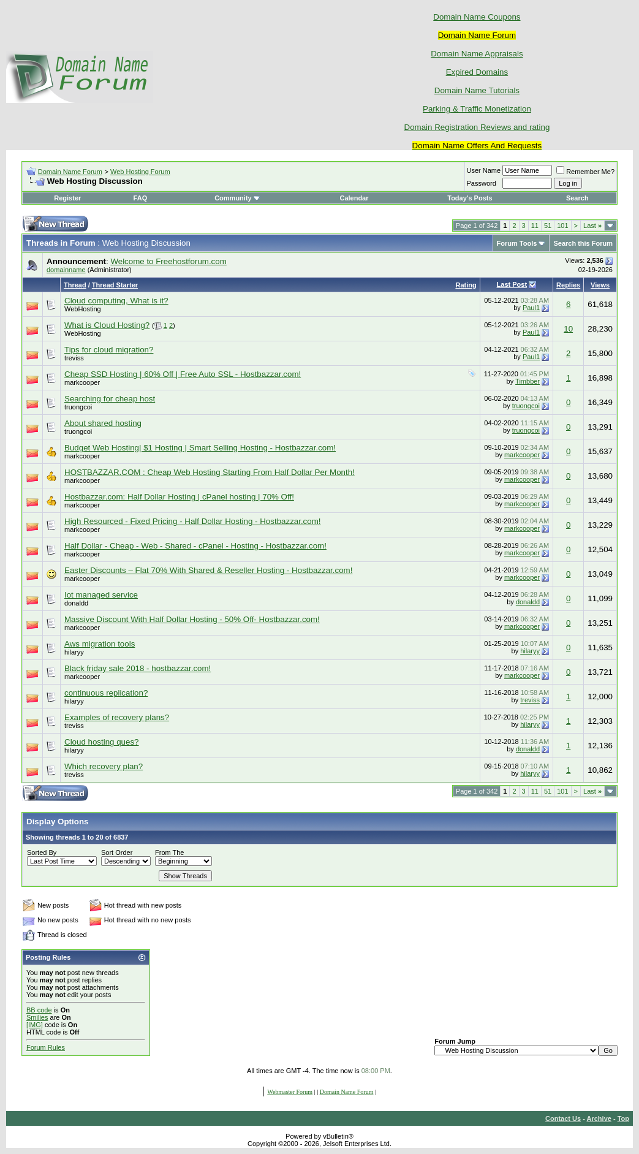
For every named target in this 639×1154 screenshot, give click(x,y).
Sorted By (41, 852)
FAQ (141, 198)
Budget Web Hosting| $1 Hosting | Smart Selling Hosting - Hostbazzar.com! (200, 447)
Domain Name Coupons (476, 16)
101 (562, 225)
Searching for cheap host (109, 398)
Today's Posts (469, 198)
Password (481, 183)
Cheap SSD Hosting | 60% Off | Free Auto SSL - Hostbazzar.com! (182, 374)
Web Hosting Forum (140, 171)
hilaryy (74, 652)
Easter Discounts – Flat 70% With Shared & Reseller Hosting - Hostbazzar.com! (208, 570)
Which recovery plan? (103, 766)
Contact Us (563, 1118)
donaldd (76, 603)
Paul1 (531, 307)
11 (535, 225)
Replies (568, 285)
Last (592, 225)
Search (577, 198)
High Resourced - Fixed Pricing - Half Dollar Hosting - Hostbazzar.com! (192, 521)
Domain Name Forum (70, 171)
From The (169, 852)
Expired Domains (477, 72)
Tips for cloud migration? (108, 349)
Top (623, 1118)
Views (600, 285)
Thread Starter (115, 285)
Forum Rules (45, 1047)
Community (237, 198)
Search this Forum (583, 243)
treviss (74, 358)
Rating (465, 285)
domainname (66, 269)
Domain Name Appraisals (477, 53)
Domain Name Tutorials (477, 90)
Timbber (527, 381)
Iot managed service (101, 594)
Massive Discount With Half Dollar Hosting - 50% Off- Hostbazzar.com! (192, 619)
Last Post (512, 284)
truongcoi (78, 407)
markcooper (82, 382)
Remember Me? (585, 171)
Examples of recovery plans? (116, 717)
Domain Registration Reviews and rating (477, 127)
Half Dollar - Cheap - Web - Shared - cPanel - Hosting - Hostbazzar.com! (195, 545)
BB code (39, 1010)
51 (547, 225)
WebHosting (82, 309)
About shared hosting (103, 423)
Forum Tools (517, 243)
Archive (599, 1118)
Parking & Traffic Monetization (477, 108)
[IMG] (34, 1024)
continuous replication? (106, 692)
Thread (75, 285)
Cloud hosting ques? (101, 741)
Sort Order (116, 852)
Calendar (353, 198)
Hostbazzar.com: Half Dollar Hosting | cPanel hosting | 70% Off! (179, 496)
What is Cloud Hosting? (106, 325)
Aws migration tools (99, 643)
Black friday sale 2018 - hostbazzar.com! (137, 668)
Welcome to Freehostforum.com (168, 261)
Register (67, 198)
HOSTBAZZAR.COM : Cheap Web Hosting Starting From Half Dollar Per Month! (209, 472)
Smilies (37, 1017)
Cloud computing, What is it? (116, 300)
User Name (484, 170)
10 (568, 328)
